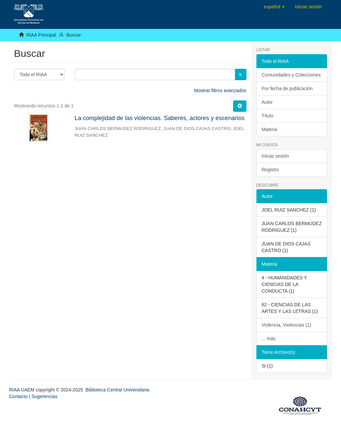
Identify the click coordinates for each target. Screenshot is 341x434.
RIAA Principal (41, 35)
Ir (240, 74)
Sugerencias (44, 396)
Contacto (18, 396)
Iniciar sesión (275, 156)
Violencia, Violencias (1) (286, 325)
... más (269, 338)
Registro (270, 169)
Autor (267, 102)
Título (267, 115)
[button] (274, 6)
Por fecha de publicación (287, 88)
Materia (269, 129)
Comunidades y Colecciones (291, 74)
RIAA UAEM (22, 389)
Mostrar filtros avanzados (220, 90)
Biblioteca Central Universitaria (117, 389)
